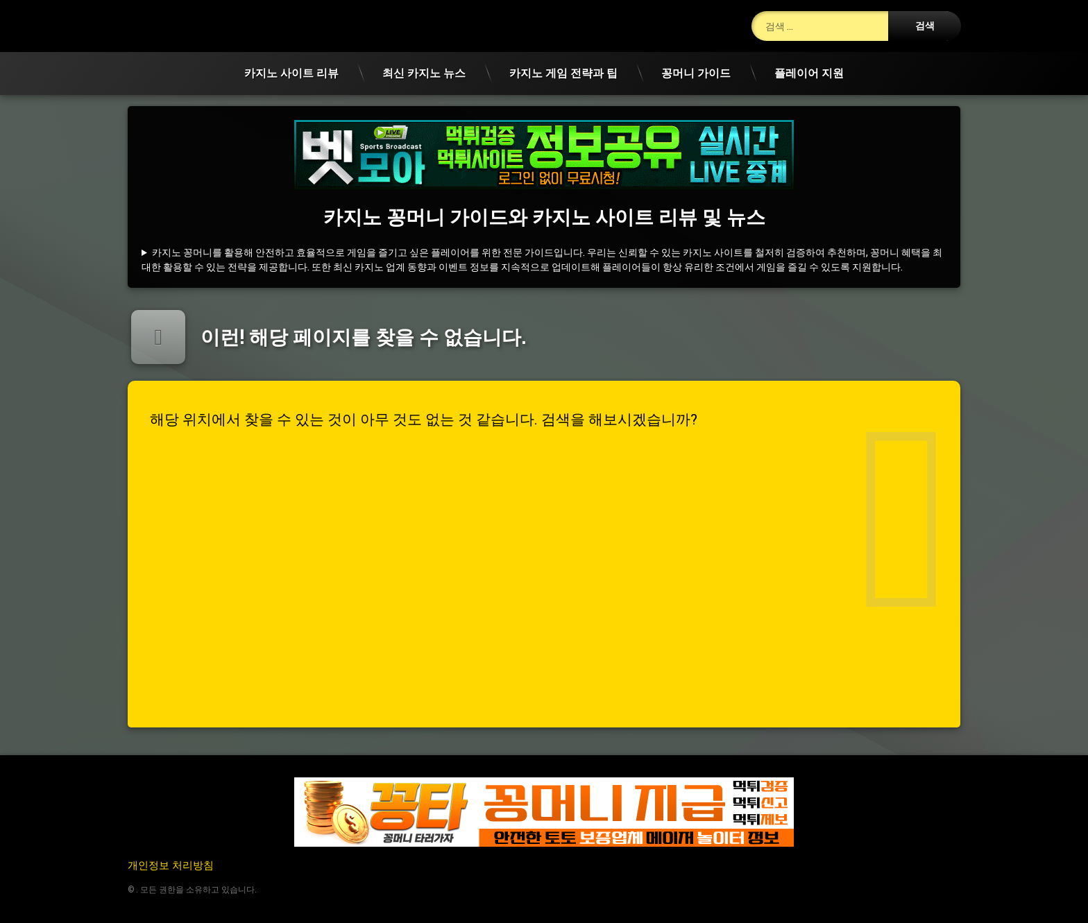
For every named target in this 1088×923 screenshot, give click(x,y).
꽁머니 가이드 (696, 72)
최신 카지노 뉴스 (424, 72)
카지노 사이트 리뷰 (291, 72)
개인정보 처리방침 (171, 865)
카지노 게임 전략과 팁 (563, 72)
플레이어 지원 (809, 72)
